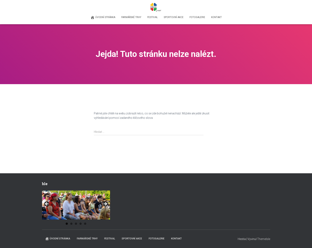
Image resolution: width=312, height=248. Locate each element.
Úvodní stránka (102, 17)
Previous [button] (47, 204)
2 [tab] (71, 224)
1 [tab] (67, 224)
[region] (76, 205)
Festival (152, 17)
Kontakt (216, 17)
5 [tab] (85, 224)
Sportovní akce (174, 17)
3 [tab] (76, 224)
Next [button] (105, 204)
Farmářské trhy (131, 17)
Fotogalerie (197, 17)
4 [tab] (80, 224)
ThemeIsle (263, 239)
